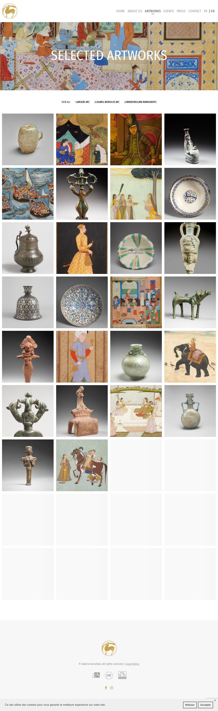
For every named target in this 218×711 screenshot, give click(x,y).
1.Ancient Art (82, 102)
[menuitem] (206, 11)
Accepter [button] (205, 705)
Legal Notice (132, 664)
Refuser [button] (189, 705)
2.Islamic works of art (107, 102)
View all (66, 102)
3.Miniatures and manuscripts (140, 102)
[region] (109, 56)
